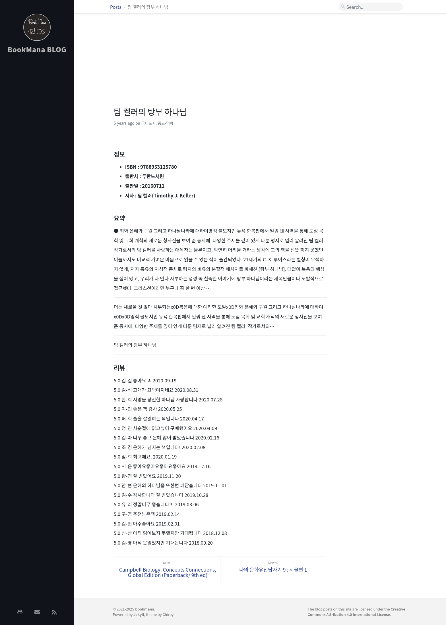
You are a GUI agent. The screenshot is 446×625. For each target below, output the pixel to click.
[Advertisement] (37, 148)
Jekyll (138, 614)
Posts (116, 6)
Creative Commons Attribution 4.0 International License (356, 611)
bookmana (144, 609)
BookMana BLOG (37, 49)
